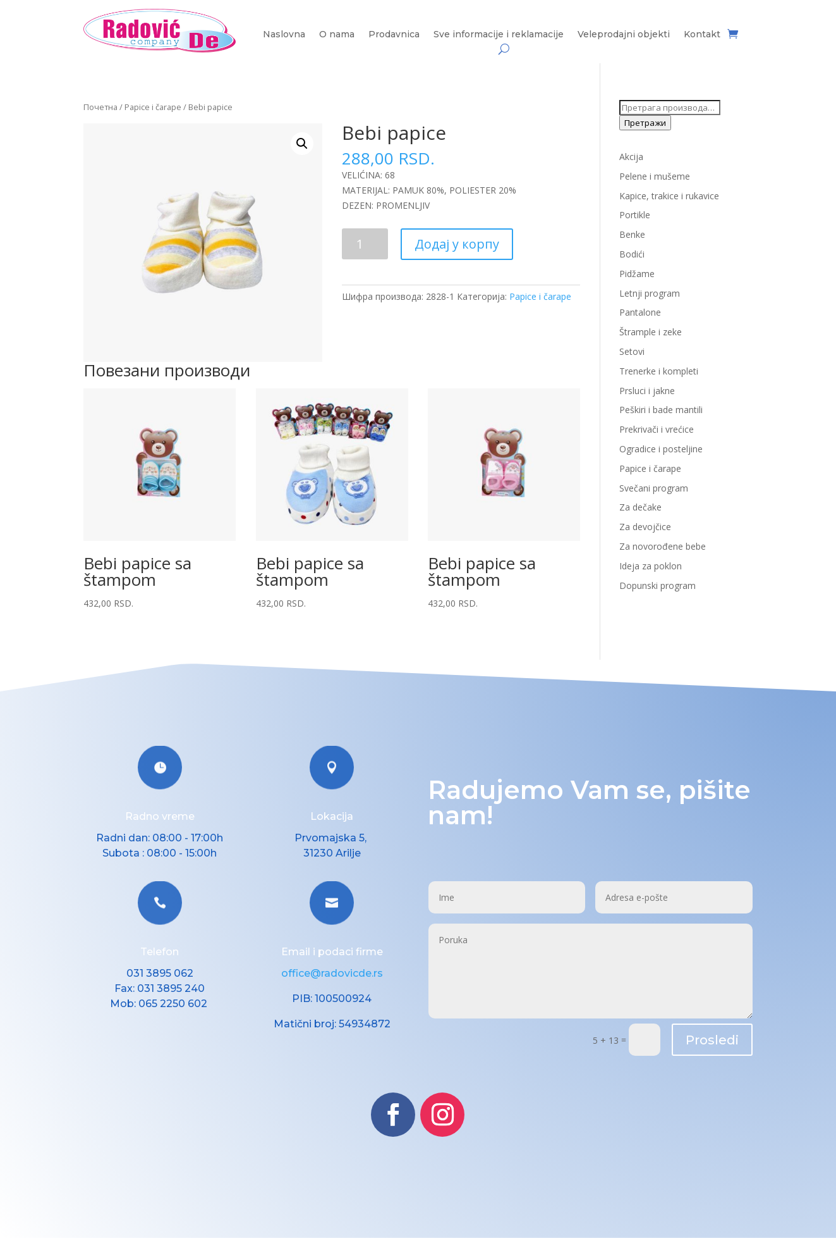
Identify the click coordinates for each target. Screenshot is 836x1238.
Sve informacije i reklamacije (498, 35)
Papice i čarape (152, 107)
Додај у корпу (457, 243)
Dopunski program (657, 585)
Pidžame (637, 274)
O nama (336, 35)
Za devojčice (645, 527)
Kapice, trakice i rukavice (669, 196)
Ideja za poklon (650, 566)
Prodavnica (394, 35)
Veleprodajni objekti (624, 35)
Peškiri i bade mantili (661, 410)
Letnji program (649, 293)
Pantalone (640, 312)
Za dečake (640, 507)
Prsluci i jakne (647, 391)
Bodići (632, 254)
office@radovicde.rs (332, 973)
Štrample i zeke (650, 332)
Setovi (632, 351)
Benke (632, 234)
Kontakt (702, 35)
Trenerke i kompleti (658, 371)
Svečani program (653, 488)
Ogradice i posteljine (661, 449)
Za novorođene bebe (662, 546)
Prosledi (712, 1040)
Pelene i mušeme (654, 176)
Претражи (645, 122)
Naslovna (284, 35)
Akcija (631, 157)
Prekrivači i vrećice (656, 429)
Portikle (634, 215)
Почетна (100, 107)
